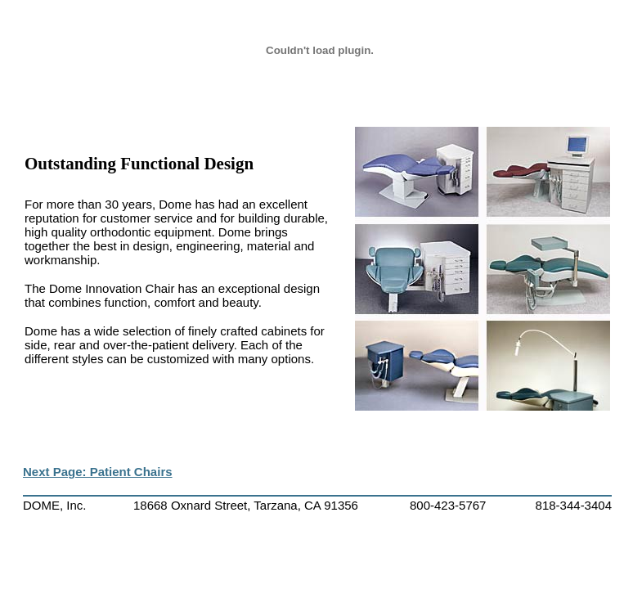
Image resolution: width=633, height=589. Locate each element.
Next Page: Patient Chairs (98, 472)
